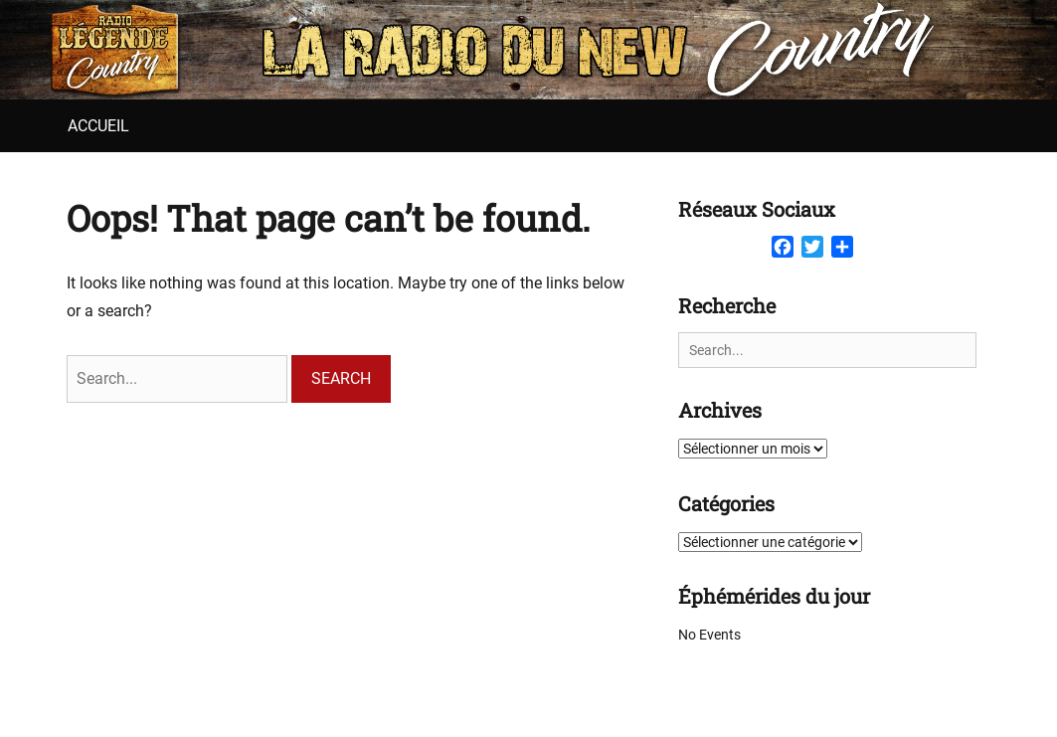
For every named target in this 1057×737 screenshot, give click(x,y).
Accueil (98, 125)
